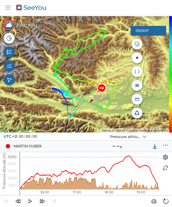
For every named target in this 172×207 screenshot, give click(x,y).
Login (141, 21)
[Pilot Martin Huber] (7, 146)
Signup (142, 31)
